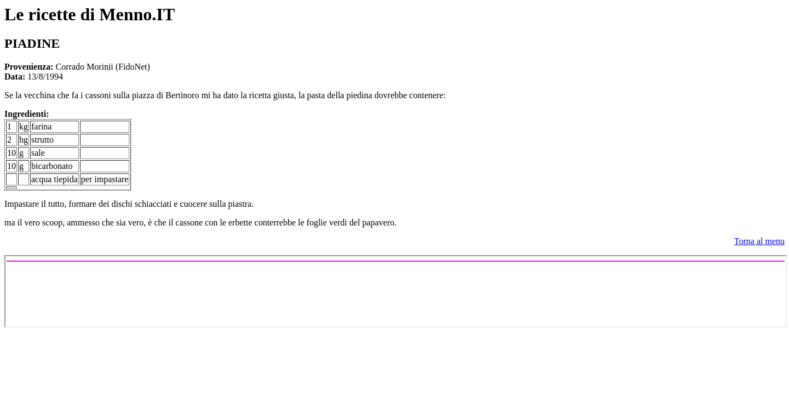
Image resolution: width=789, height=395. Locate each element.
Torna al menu (759, 241)
